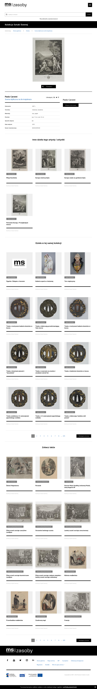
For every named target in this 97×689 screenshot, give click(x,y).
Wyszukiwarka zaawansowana (48, 19)
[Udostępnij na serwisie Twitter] (57, 97)
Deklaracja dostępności (77, 661)
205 (64, 436)
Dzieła (28, 31)
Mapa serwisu (51, 661)
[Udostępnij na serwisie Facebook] (58, 97)
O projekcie (65, 661)
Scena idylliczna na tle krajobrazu (43, 31)
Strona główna (17, 31)
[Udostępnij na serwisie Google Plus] (55, 97)
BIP (58, 661)
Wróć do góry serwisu (58, 665)
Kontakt (47, 665)
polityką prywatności (70, 687)
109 (64, 640)
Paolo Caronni (11, 96)
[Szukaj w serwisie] (45, 14)
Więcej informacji (70, 105)
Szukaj (89, 14)
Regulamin (39, 665)
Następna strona (84, 436)
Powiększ (49, 86)
